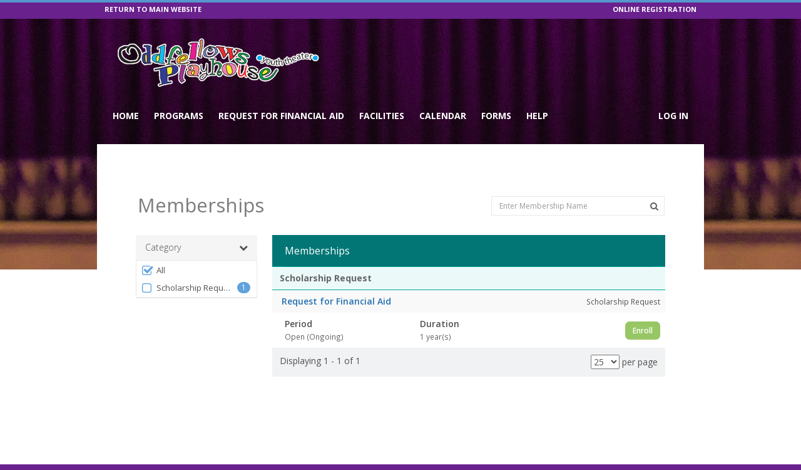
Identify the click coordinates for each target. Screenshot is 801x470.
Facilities (381, 116)
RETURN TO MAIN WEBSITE (153, 9)
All (153, 245)
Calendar (442, 116)
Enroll (643, 304)
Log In (673, 116)
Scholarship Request (188, 262)
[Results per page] (605, 336)
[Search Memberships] (654, 180)
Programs (178, 116)
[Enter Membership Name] (578, 179)
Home (126, 116)
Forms (496, 116)
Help (537, 116)
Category (196, 221)
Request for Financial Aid (281, 116)
